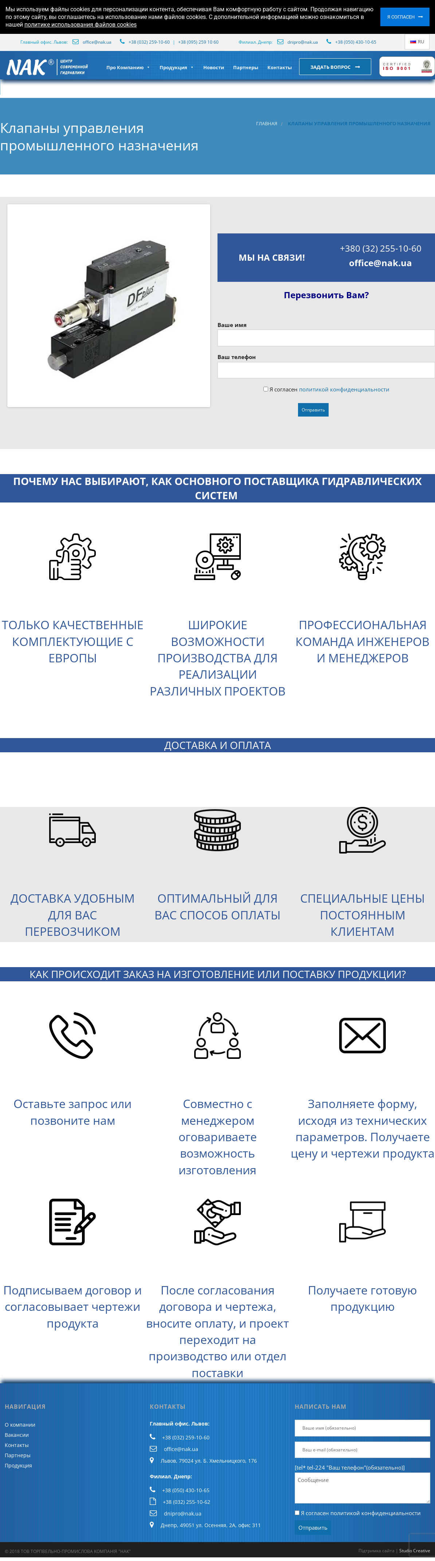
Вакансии (17, 1434)
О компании (20, 1424)
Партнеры (245, 67)
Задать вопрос (331, 67)
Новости (213, 67)
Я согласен (401, 17)
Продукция (177, 67)
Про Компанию (128, 67)
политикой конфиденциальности (344, 389)
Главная (266, 124)
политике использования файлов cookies (80, 24)
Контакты (279, 67)
